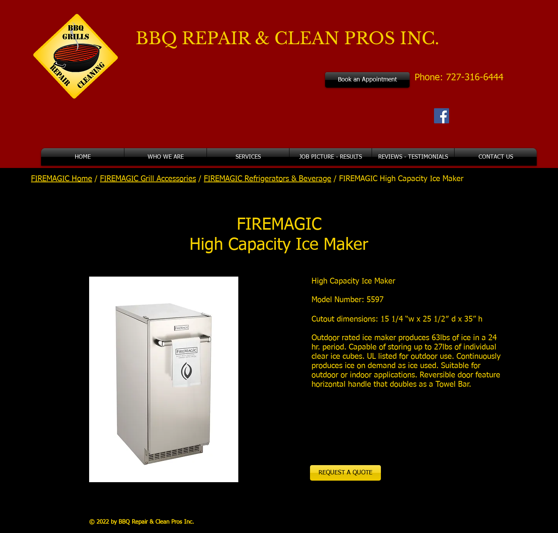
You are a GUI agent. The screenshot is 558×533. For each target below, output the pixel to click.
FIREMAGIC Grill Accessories (148, 179)
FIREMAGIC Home (61, 179)
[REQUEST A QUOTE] (345, 473)
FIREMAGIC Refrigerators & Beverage (267, 179)
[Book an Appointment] (367, 80)
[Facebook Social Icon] (441, 115)
